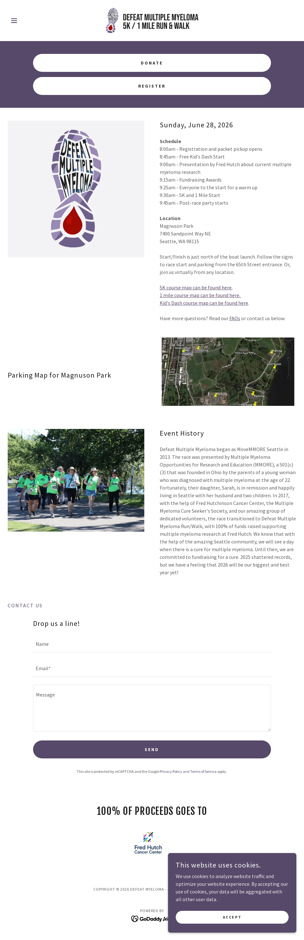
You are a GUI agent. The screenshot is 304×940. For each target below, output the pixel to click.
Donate (152, 63)
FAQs (234, 318)
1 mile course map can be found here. (200, 295)
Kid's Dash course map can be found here (204, 303)
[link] (152, 20)
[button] (29, 20)
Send (152, 749)
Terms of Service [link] (203, 771)
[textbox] (152, 644)
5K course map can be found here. (196, 287)
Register (152, 86)
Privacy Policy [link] (171, 771)
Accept (232, 917)
